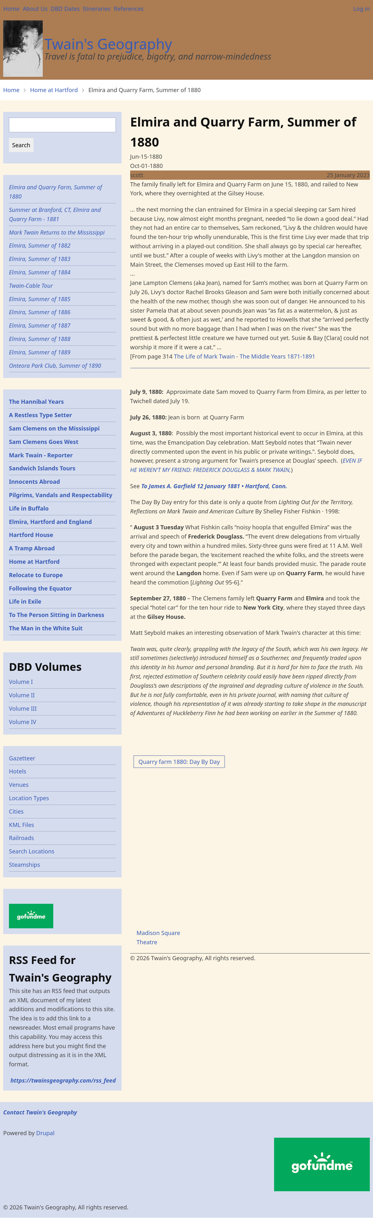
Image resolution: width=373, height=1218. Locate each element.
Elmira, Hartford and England (50, 522)
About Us (35, 8)
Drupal (45, 1133)
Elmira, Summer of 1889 (40, 352)
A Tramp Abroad (32, 548)
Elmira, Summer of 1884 (40, 272)
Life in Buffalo (29, 508)
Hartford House (31, 535)
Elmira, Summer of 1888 (40, 339)
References (128, 8)
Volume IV (22, 722)
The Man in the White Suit (46, 628)
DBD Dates (65, 8)
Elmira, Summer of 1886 (40, 312)
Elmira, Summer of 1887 (40, 325)
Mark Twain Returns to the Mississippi (57, 232)
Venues (19, 784)
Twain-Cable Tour (31, 285)
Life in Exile (25, 601)
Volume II (22, 695)
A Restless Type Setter (40, 415)
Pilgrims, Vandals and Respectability (60, 495)
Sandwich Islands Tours (42, 468)
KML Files (21, 825)
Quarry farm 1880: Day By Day (179, 761)
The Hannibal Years (36, 401)
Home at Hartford (54, 90)
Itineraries (97, 8)
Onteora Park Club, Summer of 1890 (55, 365)
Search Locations (32, 851)
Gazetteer (22, 758)
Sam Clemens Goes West (43, 442)
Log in (361, 8)
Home (11, 8)
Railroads (21, 838)
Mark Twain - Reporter (41, 455)
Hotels (17, 771)
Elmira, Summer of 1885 (40, 299)
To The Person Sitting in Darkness (56, 615)
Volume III (23, 708)
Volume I (21, 681)
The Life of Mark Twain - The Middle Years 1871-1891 (244, 356)
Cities (16, 811)
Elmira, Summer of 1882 (40, 245)
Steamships (24, 864)
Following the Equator (40, 588)
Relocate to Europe (36, 575)
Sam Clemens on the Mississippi (54, 428)
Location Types (29, 798)
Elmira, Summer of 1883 (40, 259)
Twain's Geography (108, 44)
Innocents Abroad (34, 481)
